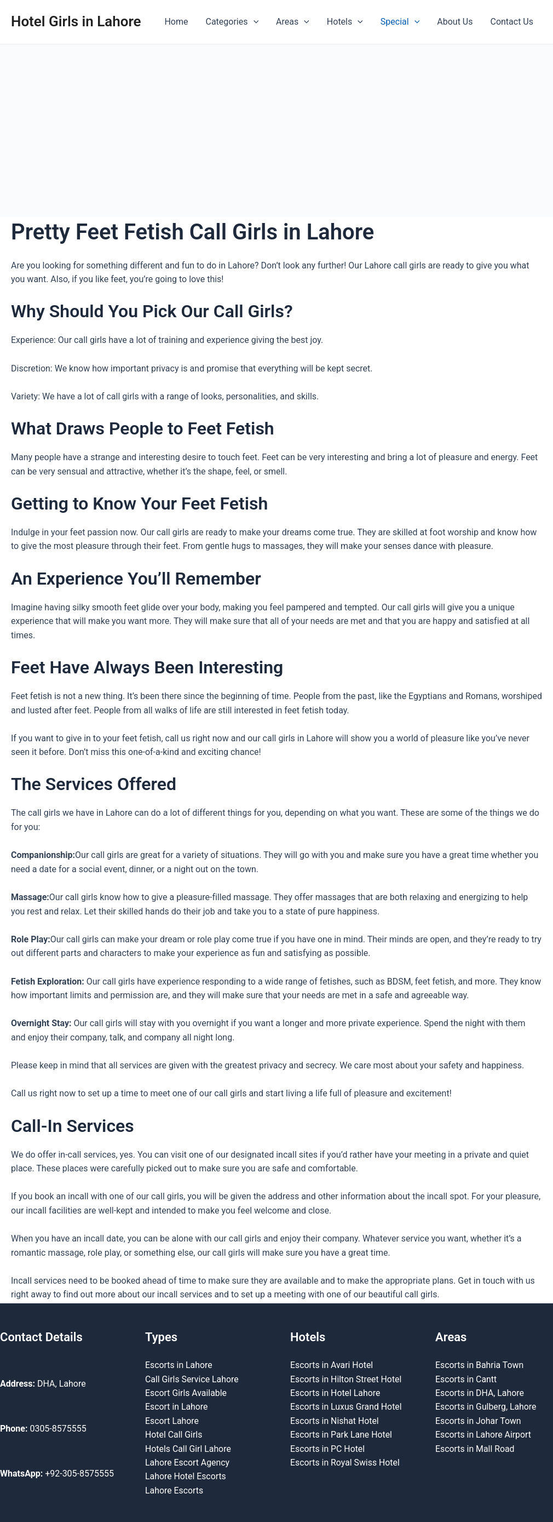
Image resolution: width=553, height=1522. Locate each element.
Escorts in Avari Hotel (332, 1364)
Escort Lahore (172, 1420)
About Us (455, 21)
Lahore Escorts (174, 1490)
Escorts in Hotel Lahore (335, 1392)
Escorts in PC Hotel (327, 1448)
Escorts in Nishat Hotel (334, 1420)
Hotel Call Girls (174, 1434)
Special (400, 22)
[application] (253, 22)
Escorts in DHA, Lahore (480, 1392)
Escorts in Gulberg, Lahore (486, 1406)
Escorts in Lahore (179, 1364)
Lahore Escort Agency (188, 1462)
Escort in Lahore (177, 1406)
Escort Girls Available (186, 1392)
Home (176, 21)
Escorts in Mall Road (475, 1448)
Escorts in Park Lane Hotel (341, 1434)
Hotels (345, 22)
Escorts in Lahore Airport (483, 1434)
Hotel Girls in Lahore (76, 21)
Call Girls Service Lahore (192, 1378)
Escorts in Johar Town (478, 1420)
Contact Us (511, 21)
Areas (292, 22)
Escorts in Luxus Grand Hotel (346, 1406)
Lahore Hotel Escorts (186, 1476)
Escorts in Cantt (466, 1378)
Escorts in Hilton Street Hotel (346, 1378)
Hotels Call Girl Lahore (188, 1448)
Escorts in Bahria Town (480, 1364)
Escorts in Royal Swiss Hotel (345, 1462)
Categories (232, 22)
